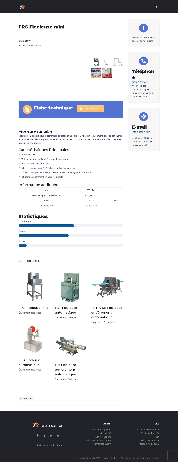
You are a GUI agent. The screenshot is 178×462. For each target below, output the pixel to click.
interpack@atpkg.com (149, 443)
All (20, 261)
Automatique (26, 398)
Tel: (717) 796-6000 (150, 440)
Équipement (24, 45)
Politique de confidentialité (50, 445)
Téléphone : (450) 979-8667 (98, 440)
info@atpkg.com (141, 131)
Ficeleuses (36, 45)
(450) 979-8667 (140, 82)
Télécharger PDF (90, 108)
